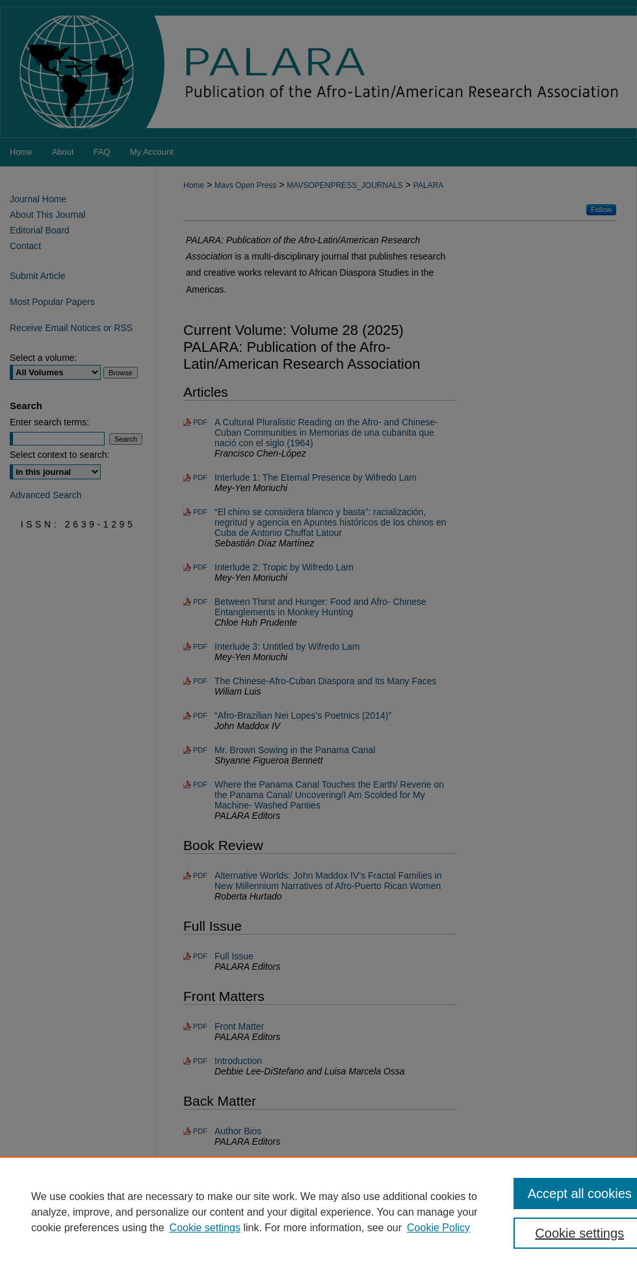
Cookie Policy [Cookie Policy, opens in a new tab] (438, 1227)
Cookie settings (205, 1227)
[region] (318, 1211)
